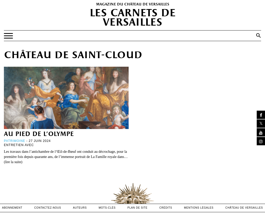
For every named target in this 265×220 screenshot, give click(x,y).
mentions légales (199, 207)
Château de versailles (244, 207)
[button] (258, 35)
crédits (165, 207)
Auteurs (80, 207)
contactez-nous (47, 207)
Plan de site (138, 207)
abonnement (12, 207)
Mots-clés (107, 207)
